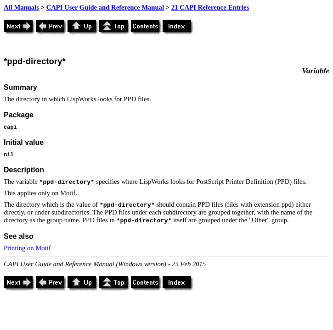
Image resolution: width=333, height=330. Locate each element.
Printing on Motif (27, 248)
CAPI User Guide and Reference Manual (105, 7)
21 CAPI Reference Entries (210, 7)
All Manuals (21, 7)
